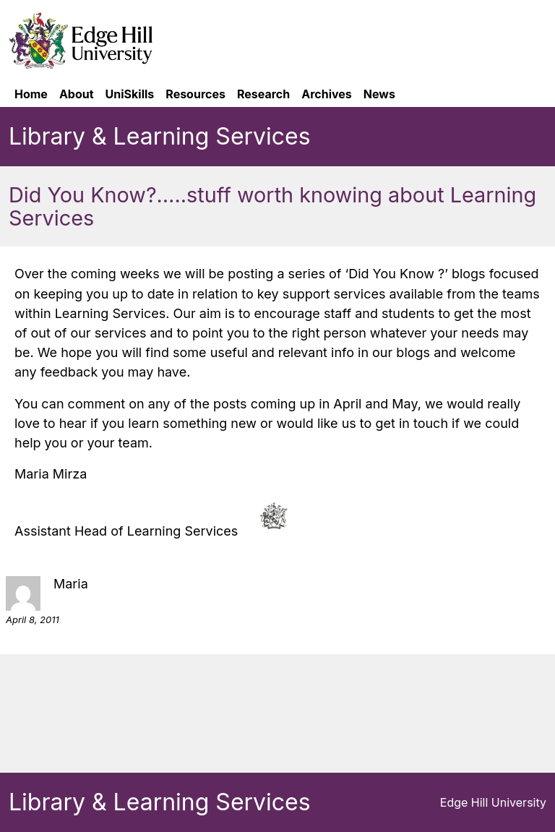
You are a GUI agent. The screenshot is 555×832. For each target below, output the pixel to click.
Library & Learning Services (160, 136)
